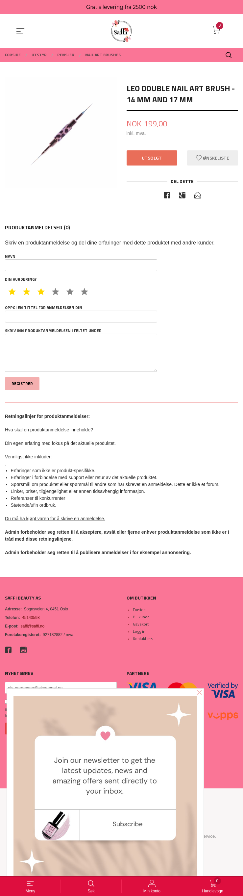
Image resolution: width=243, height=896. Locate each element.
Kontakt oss (143, 639)
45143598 (30, 618)
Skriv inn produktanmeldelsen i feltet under (81, 350)
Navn (81, 262)
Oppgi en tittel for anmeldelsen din (81, 314)
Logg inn (140, 631)
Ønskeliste (212, 158)
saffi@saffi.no (32, 626)
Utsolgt (152, 158)
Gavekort (141, 624)
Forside (139, 610)
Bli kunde (141, 617)
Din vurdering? (20, 280)
